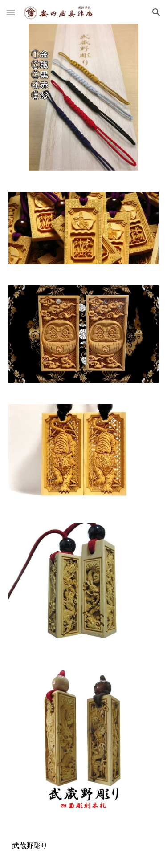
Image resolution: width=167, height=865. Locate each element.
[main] (83, 844)
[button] (10, 12)
